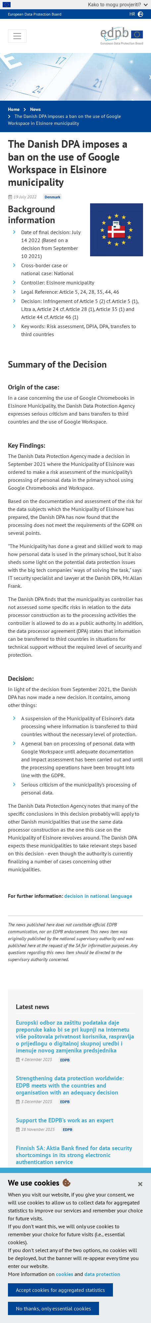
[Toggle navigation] (17, 36)
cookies (64, 1274)
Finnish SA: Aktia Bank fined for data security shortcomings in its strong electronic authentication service (74, 1155)
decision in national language (98, 895)
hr (132, 14)
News (35, 109)
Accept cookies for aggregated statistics (60, 1290)
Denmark (52, 196)
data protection (102, 1274)
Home (14, 109)
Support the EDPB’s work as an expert (64, 1120)
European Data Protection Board (34, 14)
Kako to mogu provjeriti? (118, 4)
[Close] (140, 1183)
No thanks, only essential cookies (53, 1308)
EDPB (65, 1059)
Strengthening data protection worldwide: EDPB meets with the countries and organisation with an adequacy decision (70, 1085)
